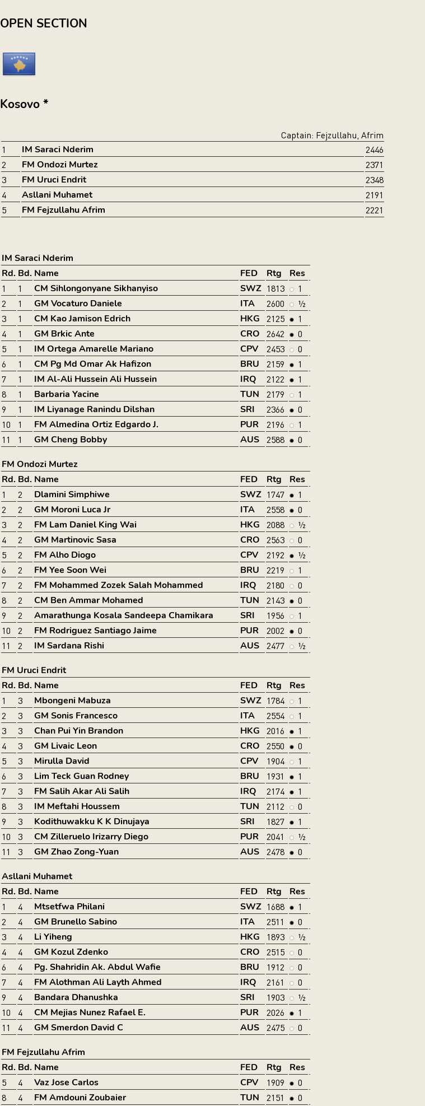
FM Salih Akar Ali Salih (81, 791)
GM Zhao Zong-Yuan (76, 852)
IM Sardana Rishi (69, 646)
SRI (247, 409)
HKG (250, 318)
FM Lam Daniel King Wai (85, 525)
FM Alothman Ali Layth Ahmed (98, 982)
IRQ (248, 379)
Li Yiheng (53, 937)
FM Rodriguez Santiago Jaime (95, 630)
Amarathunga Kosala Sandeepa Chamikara (123, 615)
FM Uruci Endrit (54, 180)
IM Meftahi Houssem (77, 806)
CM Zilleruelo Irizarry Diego (91, 836)
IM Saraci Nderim (58, 149)
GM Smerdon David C (78, 1027)
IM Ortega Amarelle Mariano (93, 349)
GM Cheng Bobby (70, 439)
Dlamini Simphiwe (72, 494)
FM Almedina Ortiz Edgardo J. (96, 424)
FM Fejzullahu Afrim (63, 210)
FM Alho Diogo (65, 555)
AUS (249, 439)
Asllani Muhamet (57, 195)
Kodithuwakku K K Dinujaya (92, 821)
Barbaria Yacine (66, 394)
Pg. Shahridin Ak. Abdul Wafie (97, 967)
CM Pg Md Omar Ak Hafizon (92, 364)
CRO (250, 334)
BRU (249, 364)
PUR (249, 424)
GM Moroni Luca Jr (72, 509)
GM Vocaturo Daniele (78, 303)
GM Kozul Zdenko (71, 952)
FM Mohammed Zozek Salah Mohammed (118, 585)
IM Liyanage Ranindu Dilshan (94, 409)
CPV (249, 349)
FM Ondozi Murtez (60, 164)
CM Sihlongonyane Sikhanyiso (96, 288)
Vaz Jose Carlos (66, 1082)
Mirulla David (62, 761)
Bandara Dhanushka (76, 997)
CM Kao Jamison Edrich (82, 318)
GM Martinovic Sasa (75, 540)
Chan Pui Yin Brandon (78, 731)
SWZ (250, 288)
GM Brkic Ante (64, 334)
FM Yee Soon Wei (70, 570)
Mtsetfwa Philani (69, 906)
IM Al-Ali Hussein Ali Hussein (95, 379)
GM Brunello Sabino (75, 922)
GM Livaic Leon (65, 746)
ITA (247, 303)
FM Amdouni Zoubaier (80, 1097)
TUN (249, 394)
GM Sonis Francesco (76, 716)
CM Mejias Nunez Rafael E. (90, 1012)
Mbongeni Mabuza (72, 700)
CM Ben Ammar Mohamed (88, 600)
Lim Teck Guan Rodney (81, 776)
